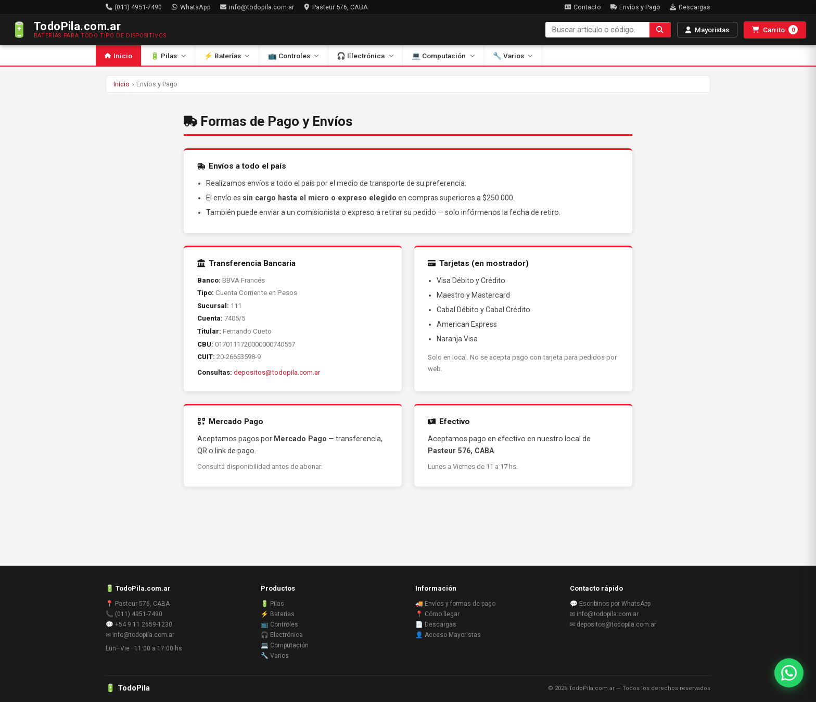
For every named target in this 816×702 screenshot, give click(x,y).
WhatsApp (191, 7)
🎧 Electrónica (365, 56)
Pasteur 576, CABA (335, 7)
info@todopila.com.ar (257, 7)
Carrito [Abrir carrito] (775, 29)
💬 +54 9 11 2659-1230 (139, 624)
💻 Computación (443, 56)
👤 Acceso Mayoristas (448, 635)
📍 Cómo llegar (437, 614)
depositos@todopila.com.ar (277, 372)
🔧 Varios (513, 56)
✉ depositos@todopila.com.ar (613, 624)
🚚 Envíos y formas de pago (455, 603)
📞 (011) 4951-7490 (134, 614)
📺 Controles (293, 56)
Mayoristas (707, 30)
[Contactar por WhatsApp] (789, 672)
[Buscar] (660, 29)
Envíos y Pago (635, 7)
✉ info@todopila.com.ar (140, 635)
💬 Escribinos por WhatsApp (610, 603)
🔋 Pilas (168, 56)
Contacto (583, 7)
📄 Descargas (435, 624)
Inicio (119, 56)
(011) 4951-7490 (134, 7)
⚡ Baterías (227, 56)
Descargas (690, 7)
